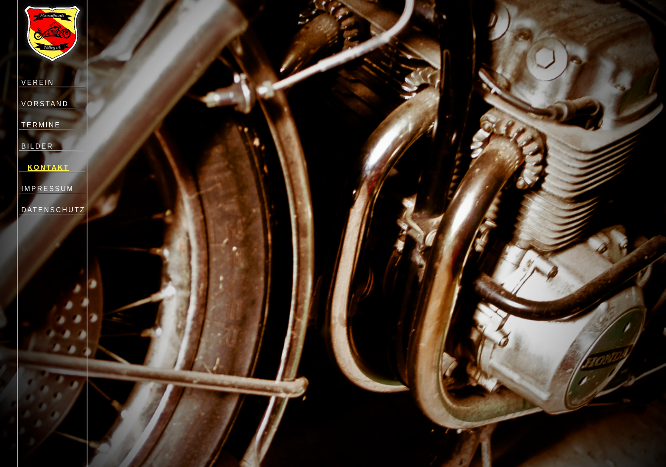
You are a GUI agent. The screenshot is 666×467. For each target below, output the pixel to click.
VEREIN (37, 82)
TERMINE (41, 125)
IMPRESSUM (47, 188)
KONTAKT (48, 167)
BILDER (37, 146)
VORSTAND (45, 103)
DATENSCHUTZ (53, 210)
